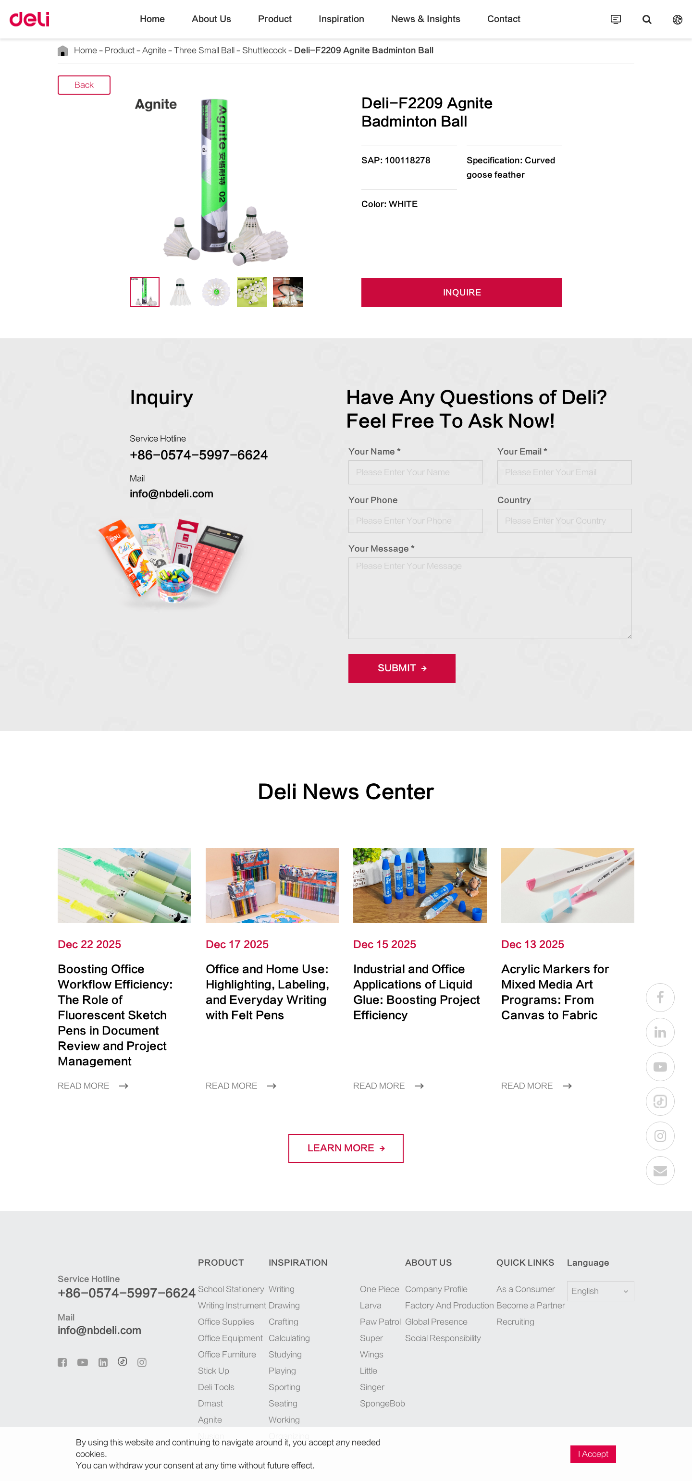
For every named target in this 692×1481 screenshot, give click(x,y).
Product (284, 26)
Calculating (268, 1307)
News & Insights (413, 26)
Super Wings (362, 1307)
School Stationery (201, 1258)
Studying (265, 1324)
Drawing (264, 1275)
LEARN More (346, 1118)
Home (176, 26)
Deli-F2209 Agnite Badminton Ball (309, 50)
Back (84, 85)
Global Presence (428, 1291)
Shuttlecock (231, 50)
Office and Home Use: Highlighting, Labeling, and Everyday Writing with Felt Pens (264, 992)
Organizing (268, 1405)
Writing (262, 1258)
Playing (262, 1340)
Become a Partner (521, 1275)
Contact (481, 26)
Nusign (185, 1405)
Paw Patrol (359, 1291)
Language (582, 1232)
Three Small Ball (181, 50)
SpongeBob (360, 1340)
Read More (89, 1055)
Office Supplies (198, 1291)
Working (264, 1389)
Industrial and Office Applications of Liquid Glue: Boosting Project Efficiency (414, 984)
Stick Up (187, 1340)
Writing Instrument (203, 1275)
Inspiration (341, 26)
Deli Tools (190, 1356)
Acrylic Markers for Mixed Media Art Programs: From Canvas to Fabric (558, 984)
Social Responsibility (436, 1307)
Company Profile (429, 1258)
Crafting (263, 1291)
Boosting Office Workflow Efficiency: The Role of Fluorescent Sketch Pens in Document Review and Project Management (122, 1000)
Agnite (138, 50)
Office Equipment (201, 1307)
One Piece (357, 1258)
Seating (262, 1373)
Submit (399, 668)
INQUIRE (462, 293)
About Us (229, 26)
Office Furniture (199, 1324)
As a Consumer (518, 1258)
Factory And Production (440, 1275)
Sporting (264, 1356)
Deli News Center (346, 791)
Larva (351, 1275)
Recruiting (510, 1291)
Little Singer (361, 1324)
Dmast (184, 1373)
